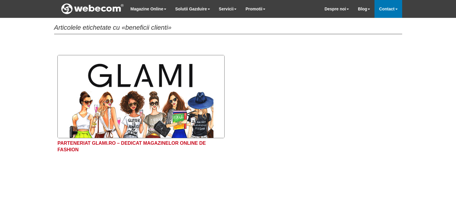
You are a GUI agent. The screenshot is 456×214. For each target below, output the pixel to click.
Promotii (255, 9)
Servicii (228, 9)
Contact (388, 9)
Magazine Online (148, 9)
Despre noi (337, 9)
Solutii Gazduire (192, 9)
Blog (364, 9)
